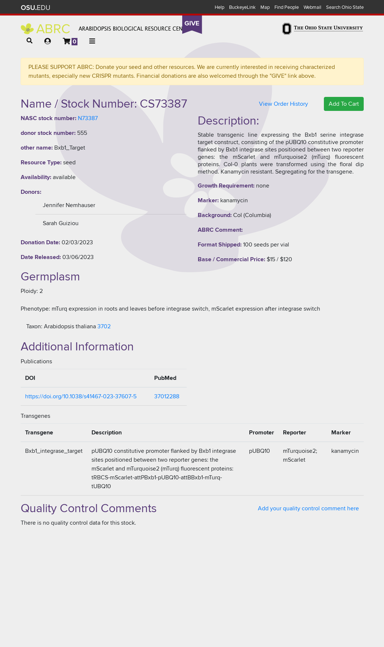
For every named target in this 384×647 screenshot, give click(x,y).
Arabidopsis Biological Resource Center (106, 28)
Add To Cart (344, 104)
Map (265, 7)
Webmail (312, 7)
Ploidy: (29, 291)
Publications (36, 361)
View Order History (283, 104)
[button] (29, 41)
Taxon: (34, 326)
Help (219, 7)
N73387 (88, 118)
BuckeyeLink (242, 7)
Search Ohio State (345, 7)
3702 (104, 326)
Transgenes (35, 416)
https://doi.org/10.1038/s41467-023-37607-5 (80, 396)
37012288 (166, 396)
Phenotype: (35, 308)
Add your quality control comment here (308, 508)
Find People (286, 7)
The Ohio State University (35, 8)
